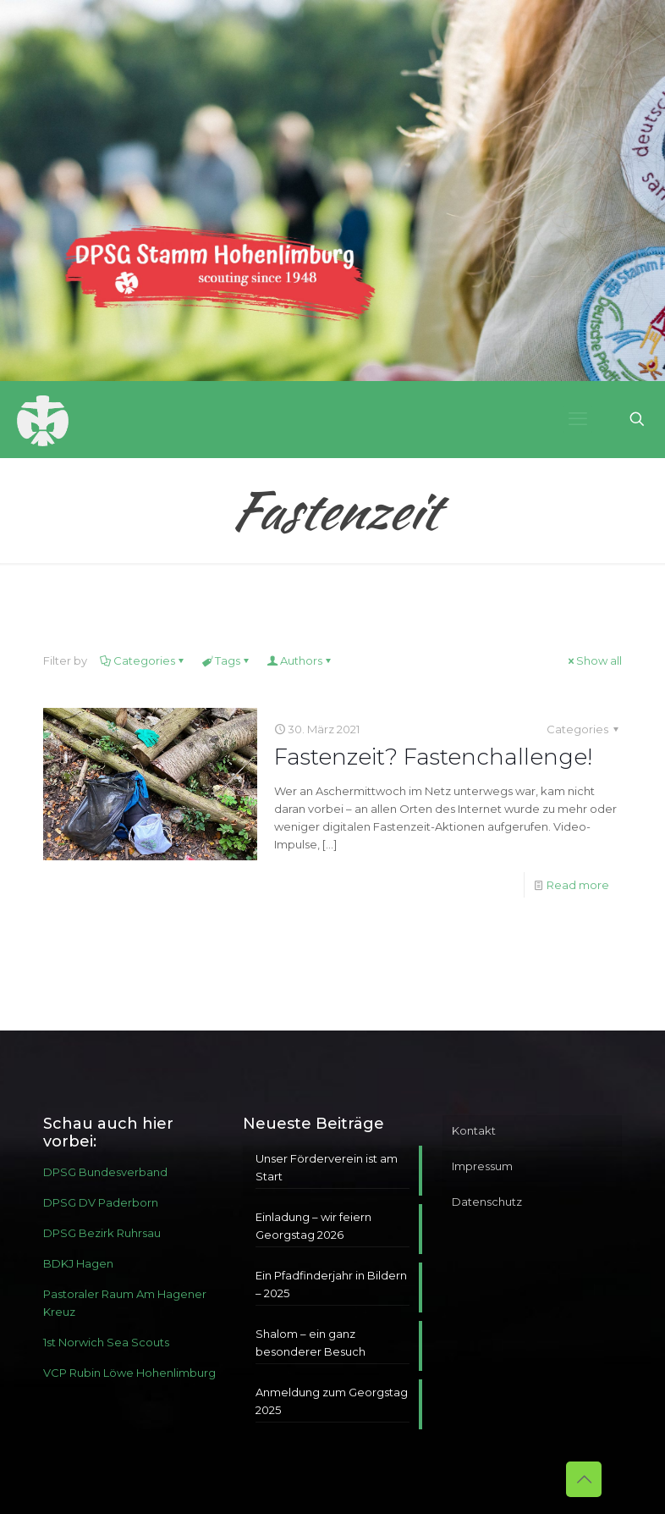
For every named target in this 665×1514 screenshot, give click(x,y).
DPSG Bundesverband (105, 1172)
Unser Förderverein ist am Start (327, 1167)
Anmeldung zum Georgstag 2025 (332, 1401)
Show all (593, 660)
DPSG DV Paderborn (100, 1202)
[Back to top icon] (584, 1479)
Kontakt (474, 1130)
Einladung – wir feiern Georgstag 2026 (313, 1225)
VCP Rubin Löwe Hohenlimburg (129, 1372)
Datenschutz (487, 1201)
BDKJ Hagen (78, 1263)
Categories (143, 660)
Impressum (482, 1166)
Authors (300, 660)
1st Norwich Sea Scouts (106, 1342)
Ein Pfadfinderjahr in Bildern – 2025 (331, 1284)
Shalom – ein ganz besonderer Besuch (310, 1342)
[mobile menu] (577, 419)
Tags (226, 660)
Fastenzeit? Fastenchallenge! (433, 757)
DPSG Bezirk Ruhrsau (102, 1233)
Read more (578, 885)
